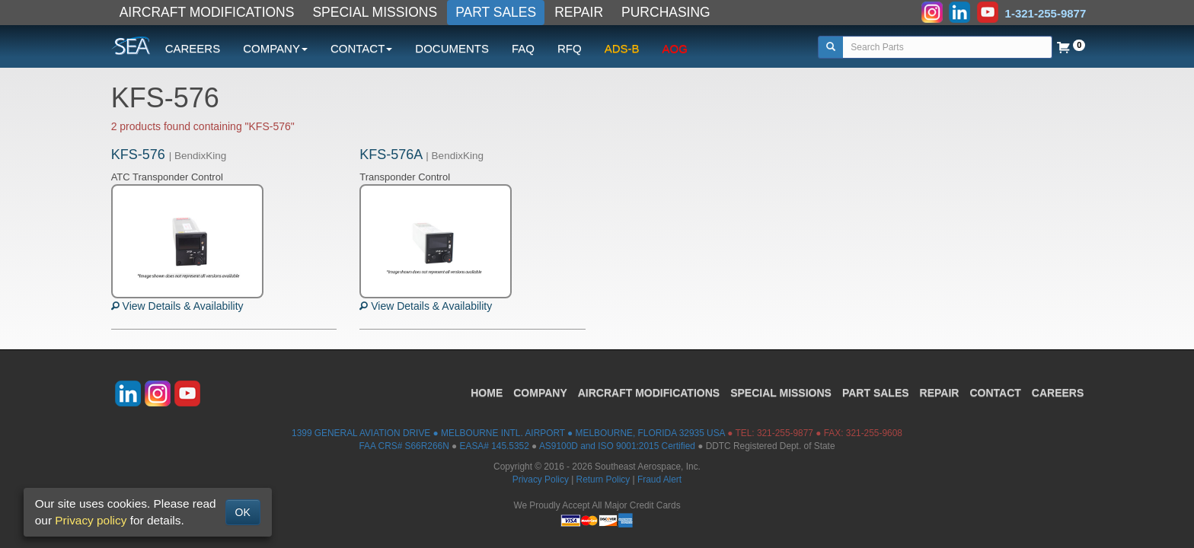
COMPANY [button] (275, 48)
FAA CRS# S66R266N (404, 446)
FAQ (523, 48)
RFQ (569, 48)
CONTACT (994, 393)
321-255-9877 (785, 433)
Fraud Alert (659, 479)
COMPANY (540, 393)
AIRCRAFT (649, 393)
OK (243, 512)
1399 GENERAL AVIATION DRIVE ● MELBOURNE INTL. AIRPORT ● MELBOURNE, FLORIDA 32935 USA (508, 433)
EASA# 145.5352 (494, 446)
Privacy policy (90, 520)
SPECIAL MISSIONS (374, 12)
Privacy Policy (540, 479)
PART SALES (495, 12)
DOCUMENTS (452, 48)
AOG (675, 48)
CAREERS (193, 48)
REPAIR (578, 12)
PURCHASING (665, 12)
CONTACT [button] (361, 48)
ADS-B (622, 48)
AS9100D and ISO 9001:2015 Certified (617, 446)
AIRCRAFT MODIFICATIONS (207, 12)
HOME (487, 393)
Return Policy (603, 479)
